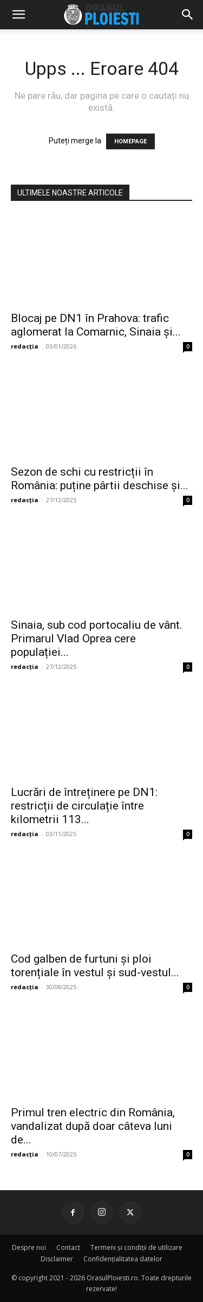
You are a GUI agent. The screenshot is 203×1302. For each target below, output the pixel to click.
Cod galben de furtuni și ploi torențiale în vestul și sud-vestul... (95, 965)
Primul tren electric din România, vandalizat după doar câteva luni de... (93, 1126)
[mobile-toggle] (18, 14)
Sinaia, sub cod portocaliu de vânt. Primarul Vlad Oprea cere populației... (96, 638)
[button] (188, 14)
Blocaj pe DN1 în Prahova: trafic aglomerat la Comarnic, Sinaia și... (96, 325)
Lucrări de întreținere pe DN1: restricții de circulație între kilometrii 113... (84, 806)
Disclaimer (57, 1258)
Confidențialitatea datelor (122, 1258)
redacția (24, 346)
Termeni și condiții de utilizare (136, 1247)
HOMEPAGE (130, 141)
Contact (68, 1247)
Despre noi (29, 1247)
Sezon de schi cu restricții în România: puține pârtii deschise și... (99, 478)
